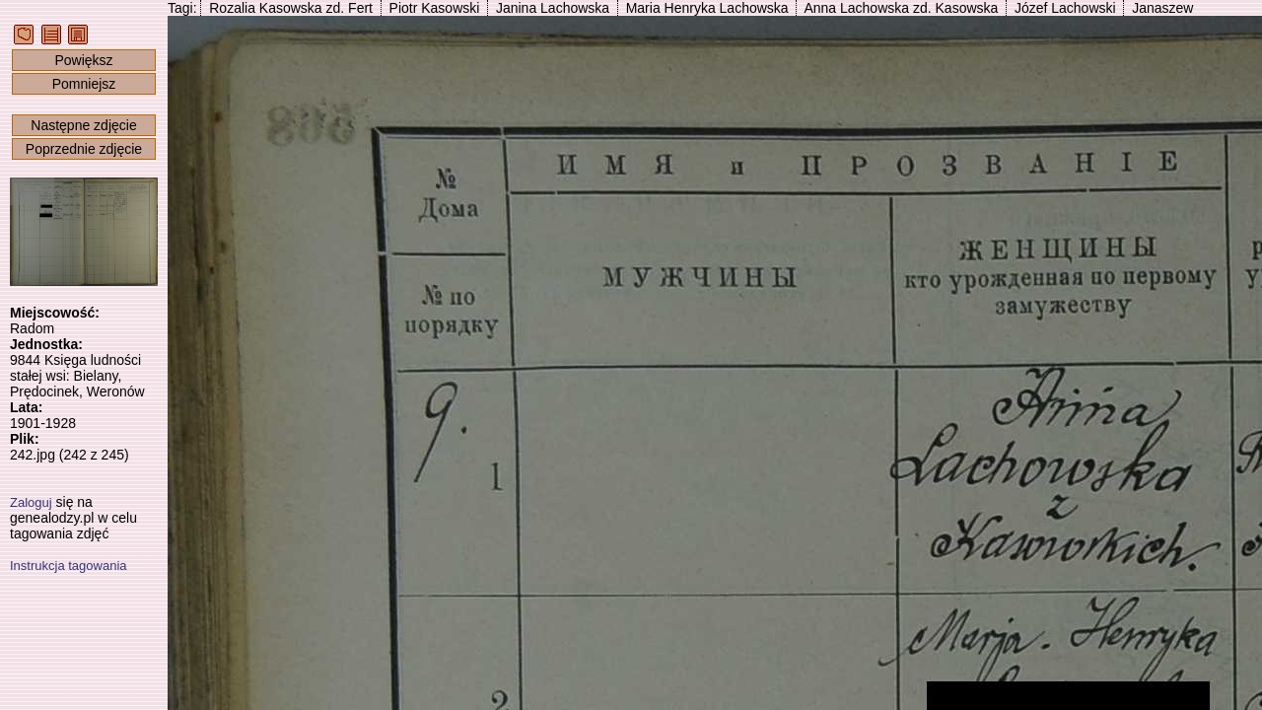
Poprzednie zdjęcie (84, 149)
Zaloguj (31, 502)
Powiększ (83, 60)
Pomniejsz (84, 84)
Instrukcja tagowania (68, 565)
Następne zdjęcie (83, 125)
